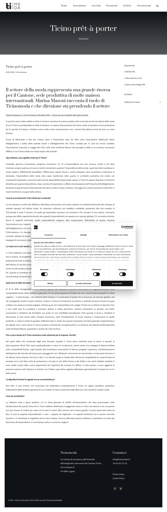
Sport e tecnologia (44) (135, 84)
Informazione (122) (133, 78)
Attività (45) (130, 71)
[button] (157, 6)
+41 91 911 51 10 (120, 463)
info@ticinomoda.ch (121, 459)
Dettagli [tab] (83, 235)
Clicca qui (56, 115)
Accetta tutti (117, 284)
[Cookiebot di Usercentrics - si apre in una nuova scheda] (123, 227)
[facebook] (115, 488)
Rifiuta (50, 284)
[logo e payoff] (14, 450)
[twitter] (120, 488)
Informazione (21, 72)
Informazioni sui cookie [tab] (118, 235)
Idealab (59, 500)
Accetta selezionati (83, 284)
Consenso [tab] (48, 235)
